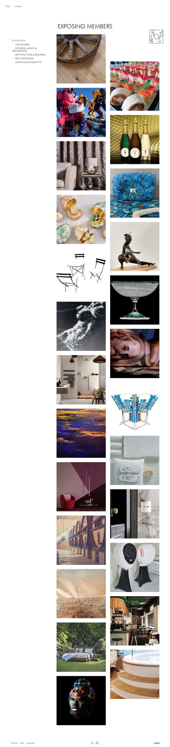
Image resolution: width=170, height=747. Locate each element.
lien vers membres (81, 58)
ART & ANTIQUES (24, 58)
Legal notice (31, 743)
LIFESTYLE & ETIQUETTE (28, 62)
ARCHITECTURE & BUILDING (30, 54)
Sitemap (14, 743)
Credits (21, 743)
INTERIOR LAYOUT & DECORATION (24, 49)
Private (18, 6)
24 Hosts (156, 36)
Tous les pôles (22, 44)
